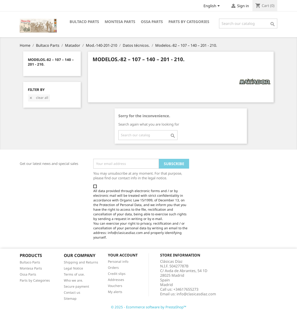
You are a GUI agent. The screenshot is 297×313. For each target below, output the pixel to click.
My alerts (115, 292)
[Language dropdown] (212, 6)
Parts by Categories (35, 280)
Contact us (72, 292)
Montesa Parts (120, 21)
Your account (123, 255)
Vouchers (115, 285)
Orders (113, 267)
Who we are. (73, 280)
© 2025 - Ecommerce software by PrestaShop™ (148, 307)
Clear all (38, 97)
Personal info (118, 261)
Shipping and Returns (81, 262)
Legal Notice (73, 268)
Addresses (116, 279)
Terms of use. (74, 274)
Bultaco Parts (84, 21)
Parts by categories (188, 21)
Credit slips (117, 273)
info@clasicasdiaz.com (196, 293)
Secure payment (76, 286)
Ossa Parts (152, 21)
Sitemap (70, 298)
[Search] (248, 23)
